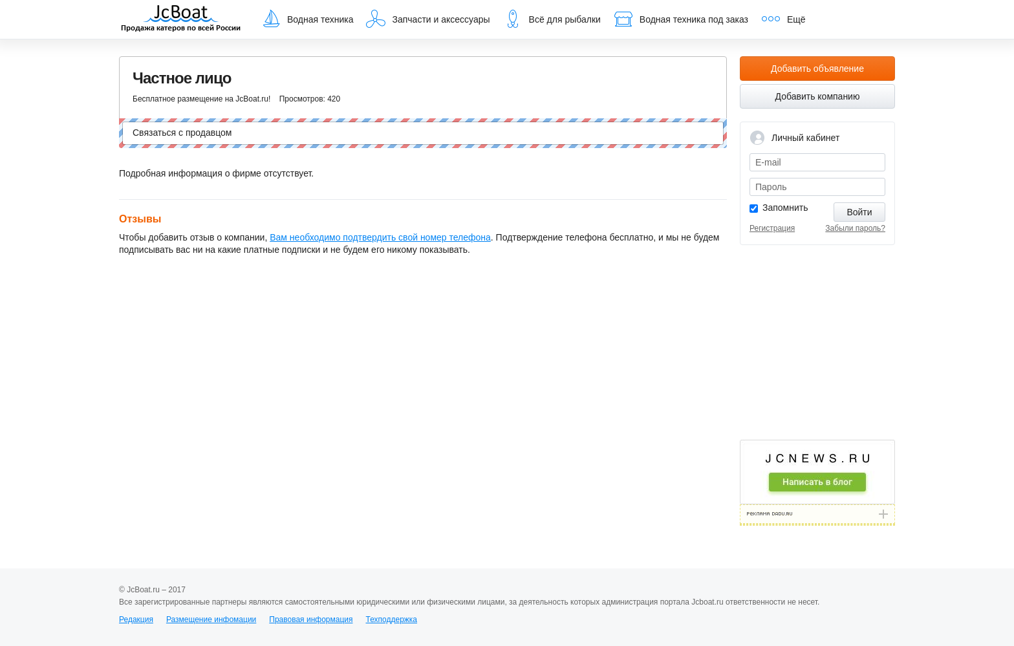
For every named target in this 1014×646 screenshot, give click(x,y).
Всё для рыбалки (552, 18)
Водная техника (307, 18)
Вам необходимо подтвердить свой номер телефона (380, 237)
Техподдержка (391, 619)
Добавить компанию (817, 96)
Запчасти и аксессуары (428, 18)
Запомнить (785, 207)
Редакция (136, 619)
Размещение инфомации (211, 619)
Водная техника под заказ (681, 18)
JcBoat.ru (181, 19)
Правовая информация (310, 619)
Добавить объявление (817, 68)
